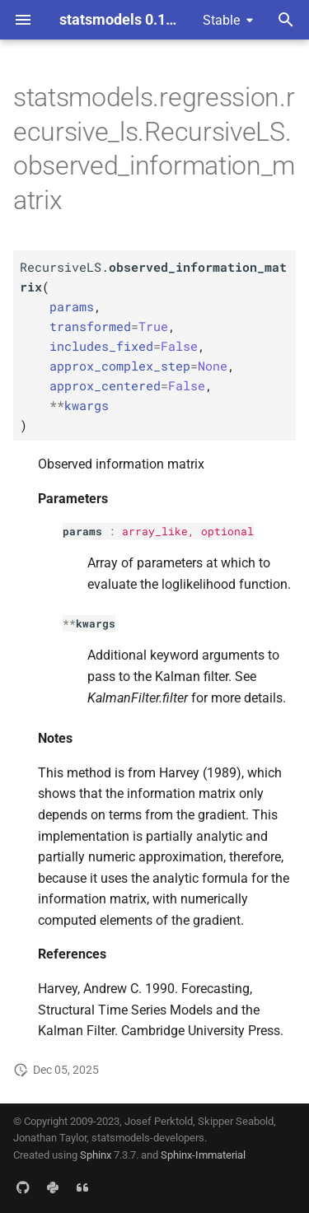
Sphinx (95, 1155)
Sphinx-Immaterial (203, 1155)
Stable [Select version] (221, 20)
